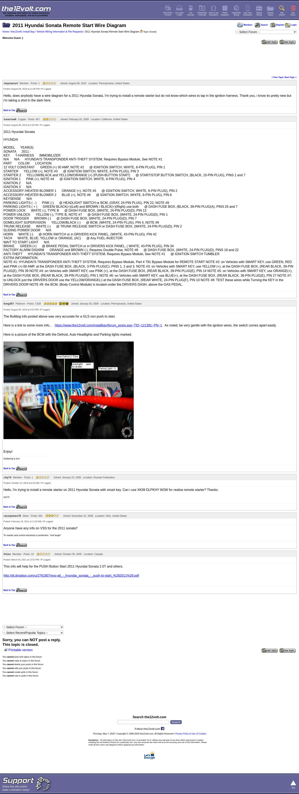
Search (261, 25)
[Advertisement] (149, 60)
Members (244, 25)
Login (291, 25)
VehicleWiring (259, 14)
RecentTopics (270, 14)
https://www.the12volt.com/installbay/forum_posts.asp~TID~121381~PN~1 (108, 325)
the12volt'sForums (167, 14)
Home (5, 31)
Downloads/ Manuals (202, 14)
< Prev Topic (278, 77)
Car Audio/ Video (179, 14)
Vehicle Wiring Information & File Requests (60, 31)
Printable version (20, 650)
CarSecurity (190, 14)
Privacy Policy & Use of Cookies (190, 733)
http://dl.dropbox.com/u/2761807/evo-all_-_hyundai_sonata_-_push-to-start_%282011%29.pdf (71, 575)
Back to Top (9, 110)
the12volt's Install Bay (23, 31)
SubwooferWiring (236, 14)
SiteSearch (282, 14)
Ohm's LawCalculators (213, 14)
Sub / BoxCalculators (248, 14)
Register (277, 25)
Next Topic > (291, 77)
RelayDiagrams (225, 14)
